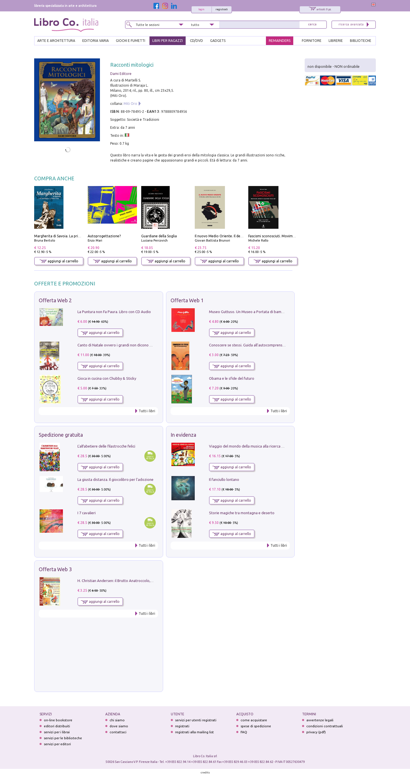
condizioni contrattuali (324, 726)
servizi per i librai (57, 732)
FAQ (244, 732)
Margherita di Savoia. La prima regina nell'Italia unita (76, 236)
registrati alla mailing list (194, 732)
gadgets (218, 40)
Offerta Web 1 (187, 300)
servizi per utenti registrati (195, 720)
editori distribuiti (57, 726)
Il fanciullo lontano (224, 479)
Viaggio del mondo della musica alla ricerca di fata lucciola (257, 446)
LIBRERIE (336, 40)
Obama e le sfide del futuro (231, 378)
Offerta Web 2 (55, 300)
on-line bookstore (58, 720)
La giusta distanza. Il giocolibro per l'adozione (115, 479)
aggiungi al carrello (59, 261)
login (201, 9)
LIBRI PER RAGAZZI (167, 40)
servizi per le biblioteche (63, 738)
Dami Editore (121, 73)
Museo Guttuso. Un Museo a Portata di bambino (249, 312)
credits (205, 772)
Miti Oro (130, 103)
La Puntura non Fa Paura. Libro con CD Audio (114, 312)
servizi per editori (57, 744)
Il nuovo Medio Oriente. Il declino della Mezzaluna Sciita (240, 236)
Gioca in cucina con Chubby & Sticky (106, 378)
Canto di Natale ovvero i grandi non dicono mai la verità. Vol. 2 (129, 345)
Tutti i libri (147, 411)
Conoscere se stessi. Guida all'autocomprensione (249, 345)
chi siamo (117, 720)
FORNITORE (311, 40)
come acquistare (254, 720)
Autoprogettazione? (104, 236)
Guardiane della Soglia (159, 236)
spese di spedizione (256, 726)
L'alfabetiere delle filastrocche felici (106, 446)
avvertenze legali (319, 720)
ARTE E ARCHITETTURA (56, 40)
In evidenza (183, 435)
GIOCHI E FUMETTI (130, 40)
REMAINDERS (279, 40)
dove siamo (119, 726)
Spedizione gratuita (61, 435)
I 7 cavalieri (86, 513)
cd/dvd (196, 40)
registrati (222, 9)
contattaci (118, 732)
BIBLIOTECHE (360, 40)
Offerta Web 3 (55, 569)
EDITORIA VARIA (95, 40)
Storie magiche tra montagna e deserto (241, 513)
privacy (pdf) (316, 732)
